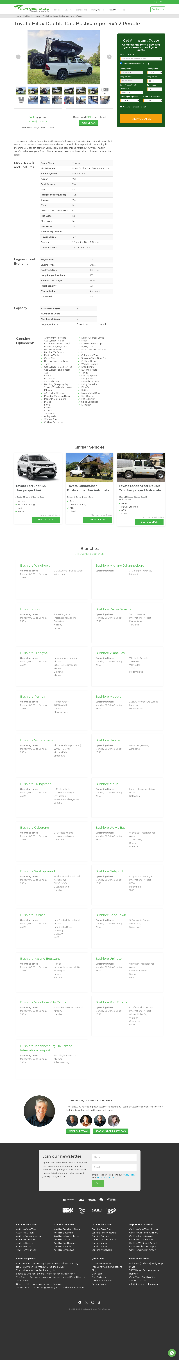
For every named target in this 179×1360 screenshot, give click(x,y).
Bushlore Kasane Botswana (40, 958)
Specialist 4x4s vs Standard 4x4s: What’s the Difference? (45, 1274)
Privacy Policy (128, 1175)
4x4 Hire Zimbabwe (64, 1250)
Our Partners (99, 1277)
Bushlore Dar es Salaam (113, 609)
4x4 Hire (68, 10)
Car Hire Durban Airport (142, 1239)
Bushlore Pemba (32, 696)
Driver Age (151, 85)
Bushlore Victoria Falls (36, 740)
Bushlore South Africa (31, 16)
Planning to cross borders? (133, 107)
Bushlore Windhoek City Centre (43, 1002)
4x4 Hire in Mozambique (66, 1236)
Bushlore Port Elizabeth (113, 1002)
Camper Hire (81, 10)
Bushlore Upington (110, 958)
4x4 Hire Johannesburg (28, 1236)
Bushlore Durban (33, 915)
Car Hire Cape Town (102, 1229)
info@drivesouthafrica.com (143, 1284)
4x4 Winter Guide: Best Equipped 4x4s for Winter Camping (47, 1263)
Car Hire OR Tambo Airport (143, 1232)
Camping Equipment (129, 97)
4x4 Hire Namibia (62, 1239)
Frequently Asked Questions (107, 1267)
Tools (123, 10)
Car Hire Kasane (100, 1246)
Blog (94, 1270)
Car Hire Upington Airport (142, 1250)
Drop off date (126, 77)
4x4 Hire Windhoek (26, 1250)
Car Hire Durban (100, 1236)
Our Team (97, 1274)
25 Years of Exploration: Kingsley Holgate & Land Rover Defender (50, 1287)
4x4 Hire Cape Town (26, 1229)
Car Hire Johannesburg (104, 1232)
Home (18, 16)
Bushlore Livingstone (35, 784)
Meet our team (78, 1131)
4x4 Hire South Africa (65, 1243)
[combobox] (141, 58)
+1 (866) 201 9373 (38, 121)
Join (98, 1183)
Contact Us (158, 9)
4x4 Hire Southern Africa (67, 1229)
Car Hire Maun (99, 1243)
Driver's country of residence (128, 86)
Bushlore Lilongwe (34, 653)
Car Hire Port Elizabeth (104, 1239)
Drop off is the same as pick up (134, 63)
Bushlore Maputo (108, 696)
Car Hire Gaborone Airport (143, 1246)
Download (88, 123)
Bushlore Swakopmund (37, 871)
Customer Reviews (101, 1263)
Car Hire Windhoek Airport (143, 1243)
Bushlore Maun (107, 784)
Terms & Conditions (105, 1177)
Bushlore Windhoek (35, 565)
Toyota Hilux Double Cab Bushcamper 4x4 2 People (62, 16)
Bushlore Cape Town (111, 915)
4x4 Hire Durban (25, 1232)
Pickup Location (127, 54)
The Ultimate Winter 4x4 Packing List (35, 1270)
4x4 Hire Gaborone (26, 1239)
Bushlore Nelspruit (109, 871)
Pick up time (152, 69)
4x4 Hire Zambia (62, 1246)
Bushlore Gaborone (34, 827)
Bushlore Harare (108, 740)
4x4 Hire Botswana (63, 1232)
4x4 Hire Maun (23, 1246)
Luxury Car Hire (97, 10)
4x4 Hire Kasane (24, 1243)
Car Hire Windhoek (102, 1250)
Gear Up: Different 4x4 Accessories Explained (39, 1284)
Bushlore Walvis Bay (110, 827)
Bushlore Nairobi (32, 609)
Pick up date (125, 69)
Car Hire (56, 10)
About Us (112, 10)
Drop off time (152, 77)
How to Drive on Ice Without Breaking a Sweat (40, 1267)
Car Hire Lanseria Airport (142, 1236)
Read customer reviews (111, 1131)
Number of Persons (151, 97)
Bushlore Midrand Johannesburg (120, 565)
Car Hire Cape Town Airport (143, 1229)
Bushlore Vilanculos (110, 653)
